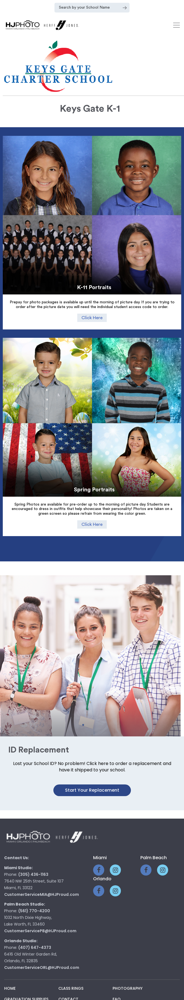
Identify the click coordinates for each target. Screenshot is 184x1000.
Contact (68, 990)
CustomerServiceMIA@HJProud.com (41, 885)
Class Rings (70, 979)
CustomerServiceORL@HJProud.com (41, 958)
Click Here (92, 318)
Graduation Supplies (26, 990)
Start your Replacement (92, 781)
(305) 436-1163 (33, 865)
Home (10, 979)
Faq (117, 990)
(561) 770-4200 (34, 902)
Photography (128, 979)
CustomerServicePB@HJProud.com (40, 922)
